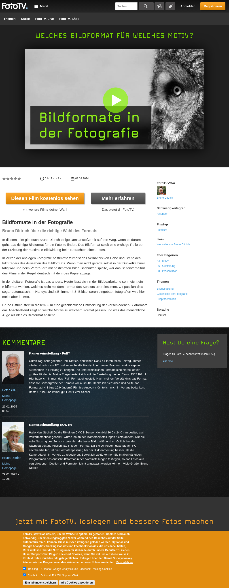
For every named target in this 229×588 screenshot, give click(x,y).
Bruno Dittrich (165, 197)
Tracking (33, 569)
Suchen (146, 6)
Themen (10, 19)
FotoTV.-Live (44, 19)
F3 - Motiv (163, 260)
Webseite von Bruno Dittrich (173, 244)
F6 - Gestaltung (166, 265)
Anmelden (187, 6)
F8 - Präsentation (167, 271)
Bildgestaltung (165, 288)
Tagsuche (170, 6)
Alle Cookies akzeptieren (77, 582)
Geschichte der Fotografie (172, 293)
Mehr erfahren (118, 198)
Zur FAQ (168, 360)
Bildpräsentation (166, 299)
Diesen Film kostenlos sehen (45, 198)
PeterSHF (9, 390)
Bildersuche (159, 6)
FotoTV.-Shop (69, 19)
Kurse (25, 19)
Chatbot (32, 575)
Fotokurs (162, 229)
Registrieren (213, 6)
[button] (115, 100)
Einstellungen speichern (40, 582)
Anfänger (162, 213)
